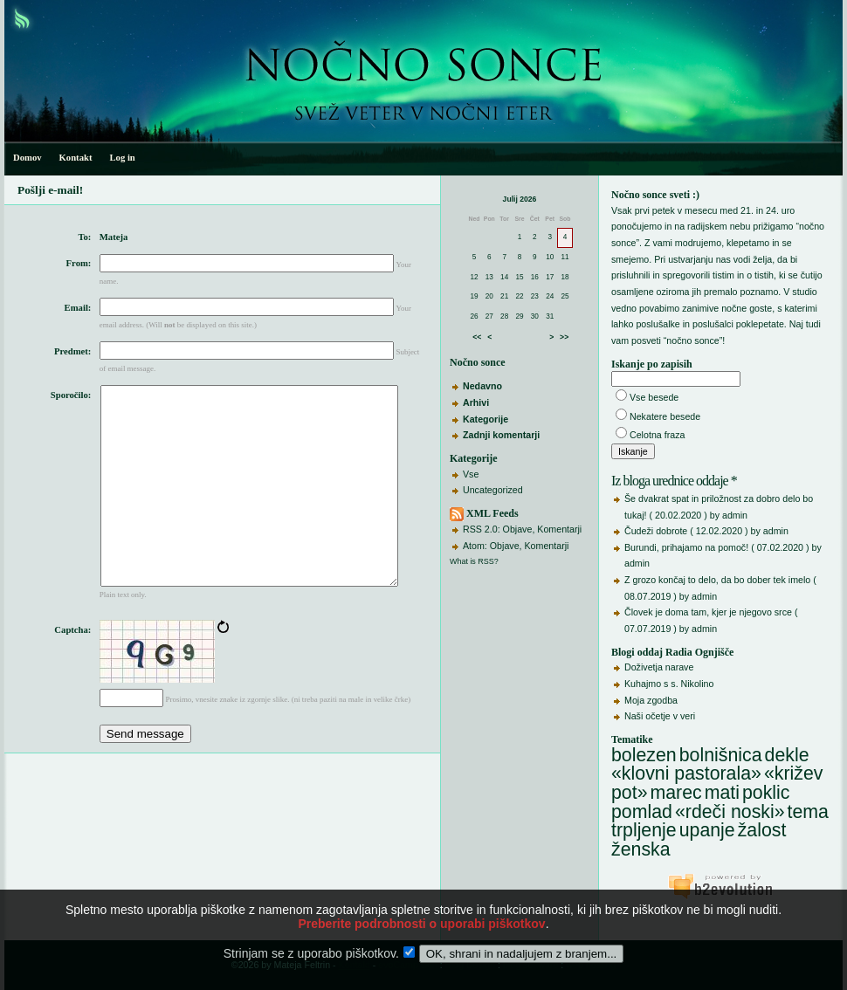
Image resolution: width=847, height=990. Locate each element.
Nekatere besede (665, 416)
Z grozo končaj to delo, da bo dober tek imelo (717, 579)
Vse (471, 474)
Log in (121, 157)
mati (722, 792)
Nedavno (482, 386)
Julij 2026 (520, 199)
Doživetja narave (658, 667)
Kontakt (76, 157)
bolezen (644, 755)
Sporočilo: (71, 395)
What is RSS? (474, 561)
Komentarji (559, 529)
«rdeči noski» (730, 811)
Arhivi (476, 402)
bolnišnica (720, 755)
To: (84, 237)
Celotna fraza (657, 435)
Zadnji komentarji (501, 435)
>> (564, 337)
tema (808, 811)
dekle (787, 755)
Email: (78, 308)
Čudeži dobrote (655, 531)
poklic (766, 792)
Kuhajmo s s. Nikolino (668, 683)
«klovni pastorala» (686, 773)
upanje (707, 830)
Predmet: (72, 351)
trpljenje (644, 830)
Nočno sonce (478, 362)
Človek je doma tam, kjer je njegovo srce (708, 612)
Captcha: (72, 671)
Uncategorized (493, 490)
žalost (762, 830)
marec (675, 792)
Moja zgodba (651, 700)
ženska (641, 849)
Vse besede (654, 397)
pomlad (641, 811)
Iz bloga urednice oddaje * (674, 480)
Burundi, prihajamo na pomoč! (686, 547)
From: (79, 263)
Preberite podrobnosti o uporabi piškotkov (421, 932)
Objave (518, 529)
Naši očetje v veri (659, 716)
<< (476, 337)
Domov (27, 157)
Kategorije (485, 419)
